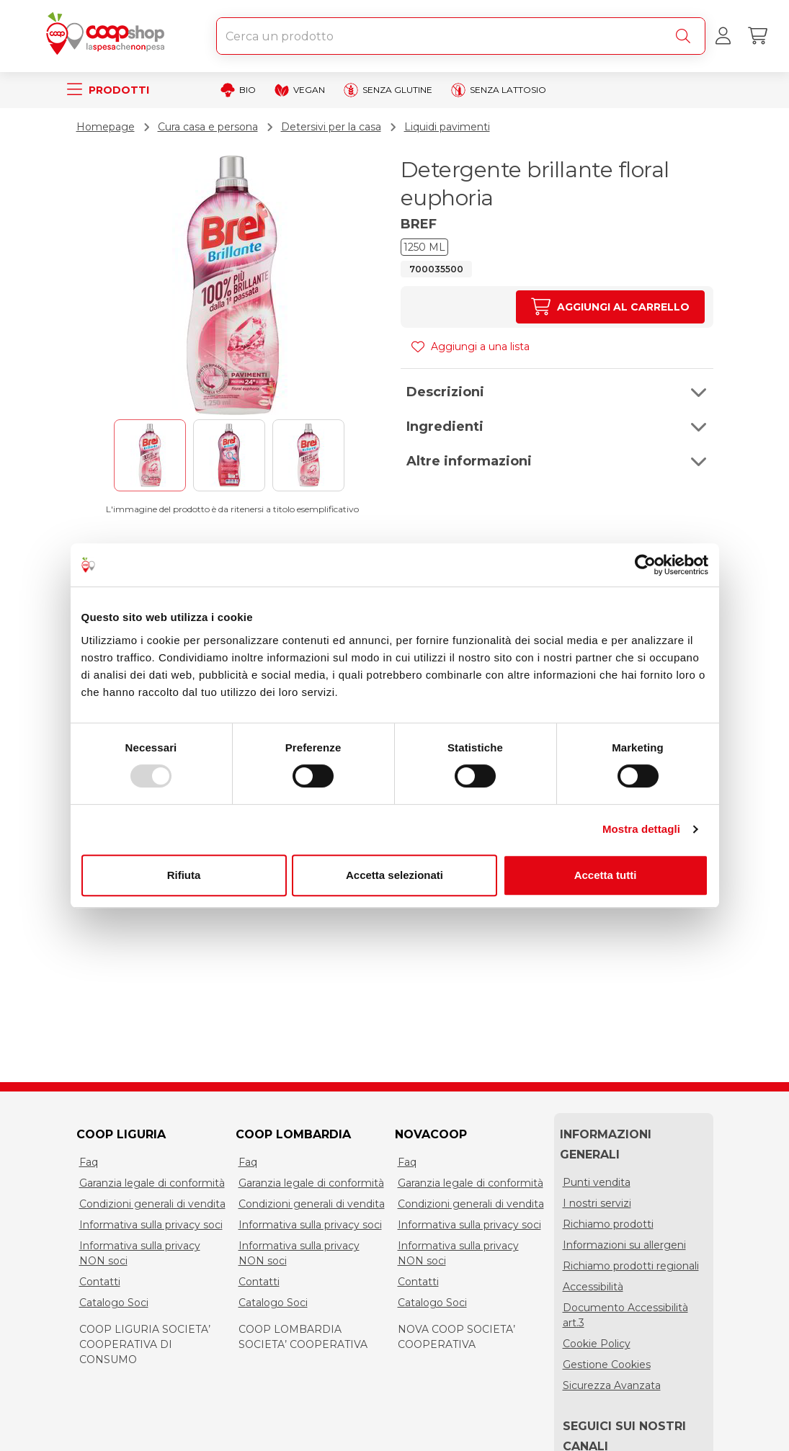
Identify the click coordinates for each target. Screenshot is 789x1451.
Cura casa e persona (208, 126)
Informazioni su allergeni (624, 1244)
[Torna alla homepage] (108, 36)
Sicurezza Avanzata (612, 1385)
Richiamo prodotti (608, 1224)
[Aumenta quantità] (610, 307)
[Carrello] (757, 36)
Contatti (99, 1281)
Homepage (105, 126)
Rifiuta (184, 875)
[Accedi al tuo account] (722, 36)
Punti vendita (596, 1182)
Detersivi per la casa (331, 126)
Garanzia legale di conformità (152, 1183)
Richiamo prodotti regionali (631, 1265)
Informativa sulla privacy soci (151, 1224)
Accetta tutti (605, 875)
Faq (88, 1162)
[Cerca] (686, 36)
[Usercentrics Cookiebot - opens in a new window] (645, 565)
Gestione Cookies (607, 1364)
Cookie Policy (596, 1343)
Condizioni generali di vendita (152, 1203)
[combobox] (461, 36)
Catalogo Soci (113, 1302)
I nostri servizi (597, 1203)
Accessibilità (593, 1286)
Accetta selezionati (394, 875)
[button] (557, 392)
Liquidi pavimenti (447, 126)
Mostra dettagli (641, 829)
